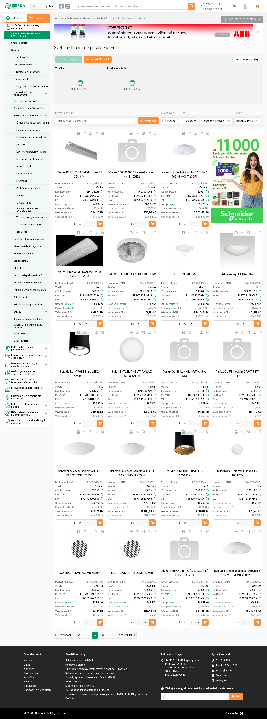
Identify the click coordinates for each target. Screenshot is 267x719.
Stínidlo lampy (23, 202)
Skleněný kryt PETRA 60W (237, 274)
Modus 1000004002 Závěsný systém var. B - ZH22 (132, 174)
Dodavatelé (30, 685)
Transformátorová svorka (29, 224)
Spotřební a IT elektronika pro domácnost (23, 397)
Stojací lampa (21, 261)
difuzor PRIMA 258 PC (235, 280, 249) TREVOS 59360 (184, 573)
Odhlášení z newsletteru (38, 690)
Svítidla (15, 50)
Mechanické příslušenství (29, 159)
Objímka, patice (24, 173)
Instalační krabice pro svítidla (31, 137)
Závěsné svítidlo (22, 333)
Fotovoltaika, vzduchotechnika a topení (24, 389)
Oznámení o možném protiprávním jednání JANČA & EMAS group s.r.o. (106, 694)
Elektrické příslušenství (28, 130)
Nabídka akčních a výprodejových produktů (25, 422)
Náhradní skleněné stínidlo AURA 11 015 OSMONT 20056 (132, 473)
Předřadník (21, 181)
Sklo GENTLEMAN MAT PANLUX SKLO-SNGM (132, 374)
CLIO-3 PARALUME (184, 274)
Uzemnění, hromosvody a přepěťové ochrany (21, 364)
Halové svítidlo (21, 57)
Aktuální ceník (73, 681)
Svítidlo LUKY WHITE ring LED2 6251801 (79, 374)
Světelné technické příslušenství (27, 210)
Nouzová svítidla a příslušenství (23, 93)
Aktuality (29, 669)
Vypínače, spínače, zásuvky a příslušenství (23, 27)
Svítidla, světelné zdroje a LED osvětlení (22, 35)
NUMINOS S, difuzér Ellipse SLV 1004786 (237, 473)
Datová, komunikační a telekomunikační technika (21, 381)
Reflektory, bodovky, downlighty (30, 239)
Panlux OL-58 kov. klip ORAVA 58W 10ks (237, 374)
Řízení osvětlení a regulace (27, 246)
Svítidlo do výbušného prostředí (30, 290)
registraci (68, 204)
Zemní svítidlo (21, 340)
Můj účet (14, 18)
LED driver (21, 144)
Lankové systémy (23, 64)
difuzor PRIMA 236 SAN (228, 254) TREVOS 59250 (79, 274)
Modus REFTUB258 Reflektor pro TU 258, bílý (79, 174)
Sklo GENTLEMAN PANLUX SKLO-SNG (132, 274)
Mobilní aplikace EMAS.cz (80, 685)
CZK (233, 6)
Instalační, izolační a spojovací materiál (23, 405)
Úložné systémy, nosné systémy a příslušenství (20, 373)
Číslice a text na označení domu (32, 122)
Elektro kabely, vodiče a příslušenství (20, 348)
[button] (258, 32)
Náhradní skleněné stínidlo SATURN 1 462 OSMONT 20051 (184, 174)
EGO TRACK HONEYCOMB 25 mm (79, 573)
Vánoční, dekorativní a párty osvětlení (28, 326)
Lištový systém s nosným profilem (31, 86)
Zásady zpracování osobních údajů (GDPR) (90, 677)
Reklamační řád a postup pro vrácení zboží (90, 673)
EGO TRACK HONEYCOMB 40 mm (132, 573)
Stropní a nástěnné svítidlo (27, 282)
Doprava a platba (75, 664)
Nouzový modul (24, 166)
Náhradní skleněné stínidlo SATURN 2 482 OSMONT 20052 (237, 573)
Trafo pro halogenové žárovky (31, 217)
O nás (27, 664)
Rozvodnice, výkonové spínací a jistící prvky (23, 356)
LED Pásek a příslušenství (27, 72)
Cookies (70, 698)
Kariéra (28, 681)
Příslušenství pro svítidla (27, 115)
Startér (19, 195)
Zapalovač (21, 231)
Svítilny (17, 311)
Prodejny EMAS (44, 6)
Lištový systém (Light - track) (31, 152)
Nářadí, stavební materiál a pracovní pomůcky (21, 413)
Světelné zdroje (19, 42)
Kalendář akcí (31, 673)
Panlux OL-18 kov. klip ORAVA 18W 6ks (184, 374)
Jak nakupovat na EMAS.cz (81, 660)
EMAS (57, 18)
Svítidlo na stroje (22, 297)
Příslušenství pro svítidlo (28, 188)
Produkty (37, 18)
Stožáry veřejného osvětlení (28, 275)
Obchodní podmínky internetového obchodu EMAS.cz (96, 669)
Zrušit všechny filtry (246, 59)
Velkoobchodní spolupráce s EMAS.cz (87, 690)
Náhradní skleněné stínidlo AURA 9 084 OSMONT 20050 (79, 473)
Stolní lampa (20, 268)
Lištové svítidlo (21, 79)
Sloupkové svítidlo (23, 253)
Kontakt (28, 660)
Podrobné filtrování (98, 59)
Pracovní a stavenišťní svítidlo (29, 108)
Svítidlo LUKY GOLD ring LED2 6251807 (184, 473)
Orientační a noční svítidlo (27, 101)
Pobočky (29, 677)
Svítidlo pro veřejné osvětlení (28, 304)
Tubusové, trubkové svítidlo (28, 319)
